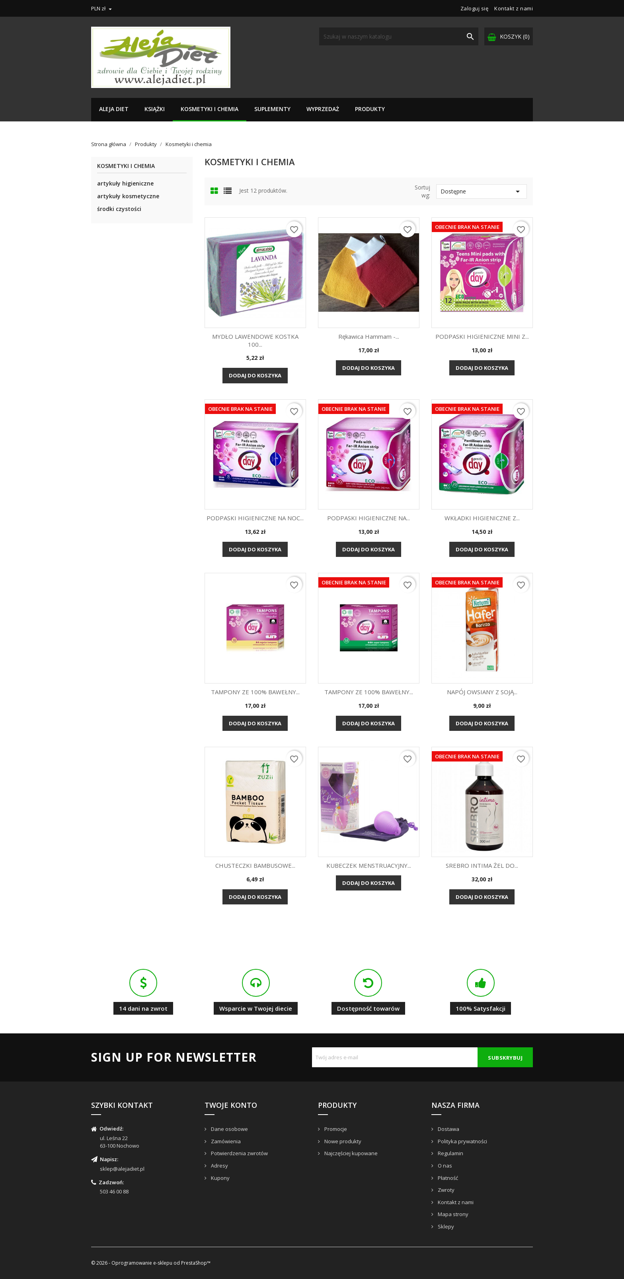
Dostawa (448, 1129)
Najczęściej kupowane (350, 1153)
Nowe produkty (342, 1141)
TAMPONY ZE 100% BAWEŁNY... (255, 692)
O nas (444, 1165)
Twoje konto (231, 1105)
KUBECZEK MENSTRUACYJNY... (368, 865)
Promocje (335, 1129)
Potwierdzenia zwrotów (239, 1153)
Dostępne (482, 191)
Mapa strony (452, 1214)
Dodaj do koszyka (255, 375)
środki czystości (119, 209)
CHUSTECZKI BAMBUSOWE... (255, 865)
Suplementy (272, 109)
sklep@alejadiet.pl (122, 1168)
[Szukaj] (398, 36)
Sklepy (445, 1226)
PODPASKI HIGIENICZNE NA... (368, 518)
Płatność (447, 1177)
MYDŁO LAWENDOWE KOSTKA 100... (255, 340)
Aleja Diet (114, 109)
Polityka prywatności (462, 1141)
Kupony (220, 1177)
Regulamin (450, 1153)
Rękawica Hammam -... (368, 336)
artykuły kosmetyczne (128, 196)
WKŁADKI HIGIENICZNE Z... (482, 518)
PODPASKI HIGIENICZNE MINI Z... (482, 336)
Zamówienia (225, 1141)
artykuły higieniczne (125, 183)
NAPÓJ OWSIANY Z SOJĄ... (482, 692)
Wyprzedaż (322, 109)
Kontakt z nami (513, 8)
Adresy (219, 1165)
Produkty (370, 109)
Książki (154, 109)
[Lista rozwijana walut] (102, 8)
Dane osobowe (229, 1129)
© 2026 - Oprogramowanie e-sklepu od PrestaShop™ (151, 1262)
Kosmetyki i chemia (209, 109)
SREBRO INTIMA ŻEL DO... (482, 865)
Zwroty (445, 1189)
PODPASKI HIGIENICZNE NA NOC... (255, 518)
